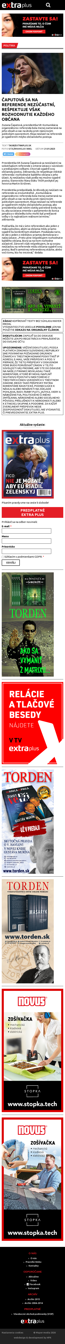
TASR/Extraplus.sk (19, 145)
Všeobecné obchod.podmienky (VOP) (34, 1314)
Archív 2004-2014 (34, 1303)
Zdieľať (8, 154)
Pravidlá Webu (33, 1262)
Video (33, 1280)
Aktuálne (34, 1276)
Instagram (33, 1288)
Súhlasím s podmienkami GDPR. (24, 556)
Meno (5, 536)
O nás (34, 1258)
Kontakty (34, 1265)
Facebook (35, 1284)
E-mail (7, 526)
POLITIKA (9, 45)
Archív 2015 (34, 1299)
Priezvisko (8, 546)
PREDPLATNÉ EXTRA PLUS (32, 512)
